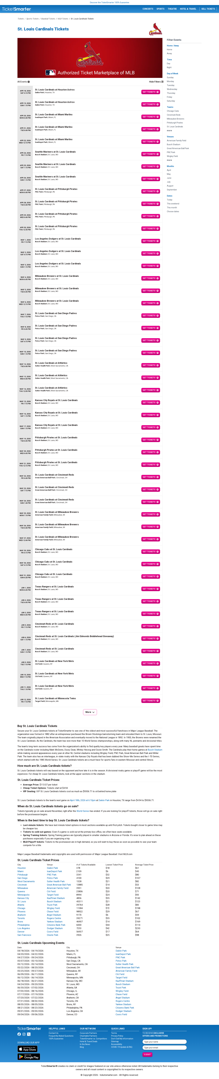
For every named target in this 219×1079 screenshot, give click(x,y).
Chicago (21, 908)
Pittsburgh (22, 874)
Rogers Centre (54, 918)
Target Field (53, 894)
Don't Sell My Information (122, 1039)
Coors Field (52, 931)
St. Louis (21, 901)
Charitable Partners (88, 1036)
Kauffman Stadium (56, 898)
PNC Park (51, 874)
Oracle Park (52, 935)
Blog (82, 1047)
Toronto (21, 918)
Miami (20, 871)
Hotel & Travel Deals (88, 1041)
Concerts (148, 9)
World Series (83, 811)
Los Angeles (23, 928)
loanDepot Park (54, 871)
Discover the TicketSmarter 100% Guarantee (109, 2)
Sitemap (115, 1041)
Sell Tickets (208, 9)
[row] (89, 92)
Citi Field (51, 891)
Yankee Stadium (54, 921)
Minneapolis (23, 894)
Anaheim (21, 915)
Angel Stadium (54, 915)
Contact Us (53, 1033)
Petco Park (52, 878)
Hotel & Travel (188, 9)
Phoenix (21, 911)
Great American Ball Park (59, 884)
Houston (21, 868)
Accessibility (116, 1044)
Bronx (20, 921)
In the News (85, 1044)
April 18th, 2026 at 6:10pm (83, 800)
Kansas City (23, 898)
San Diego (22, 878)
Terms (114, 1033)
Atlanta (20, 905)
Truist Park (52, 905)
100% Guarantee (56, 1039)
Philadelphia (23, 925)
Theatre (172, 9)
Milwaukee (22, 888)
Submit (147, 1054)
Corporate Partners (88, 1033)
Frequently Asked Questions (61, 1036)
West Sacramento (26, 881)
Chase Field (53, 911)
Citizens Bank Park (56, 925)
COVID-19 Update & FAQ (121, 1047)
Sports (160, 9)
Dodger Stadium (55, 928)
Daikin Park (104, 800)
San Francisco (24, 935)
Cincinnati (22, 884)
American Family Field (57, 888)
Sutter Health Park (56, 881)
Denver (20, 931)
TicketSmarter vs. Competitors (93, 1039)
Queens (21, 891)
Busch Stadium (155, 749)
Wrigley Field (53, 908)
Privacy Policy (117, 1036)
